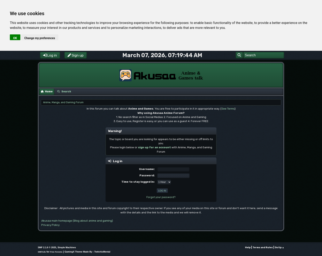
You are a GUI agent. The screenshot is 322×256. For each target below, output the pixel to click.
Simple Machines (67, 247)
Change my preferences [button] (39, 38)
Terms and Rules (263, 247)
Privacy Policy (50, 225)
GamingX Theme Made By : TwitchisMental (87, 251)
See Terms (228, 108)
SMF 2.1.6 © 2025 (47, 247)
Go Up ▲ (279, 247)
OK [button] (15, 38)
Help (248, 247)
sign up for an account (154, 147)
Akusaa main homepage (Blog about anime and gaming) (77, 220)
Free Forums (56, 252)
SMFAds (42, 252)
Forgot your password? (161, 197)
